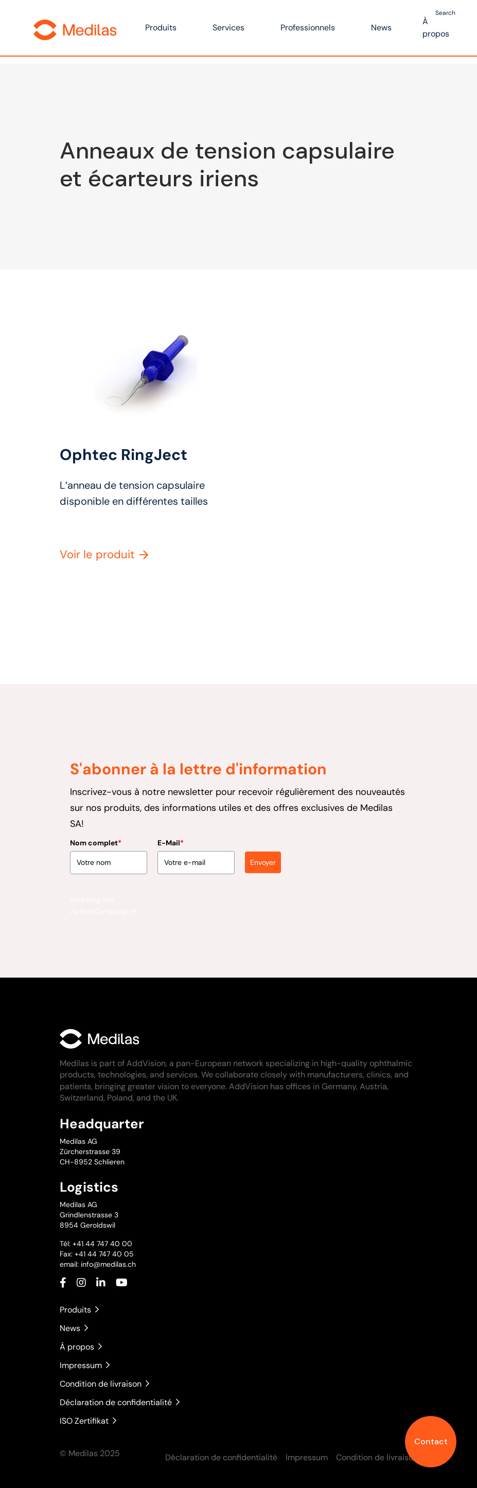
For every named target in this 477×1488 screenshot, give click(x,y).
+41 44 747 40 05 (104, 1254)
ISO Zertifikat (88, 1420)
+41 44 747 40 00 (102, 1243)
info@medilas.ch (107, 1264)
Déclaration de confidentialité (120, 1402)
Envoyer (263, 858)
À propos (81, 1346)
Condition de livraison (104, 1383)
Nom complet (95, 838)
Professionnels (307, 27)
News (381, 27)
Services (228, 27)
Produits (160, 27)
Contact (431, 1441)
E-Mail (170, 838)
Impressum (85, 1365)
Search (445, 13)
